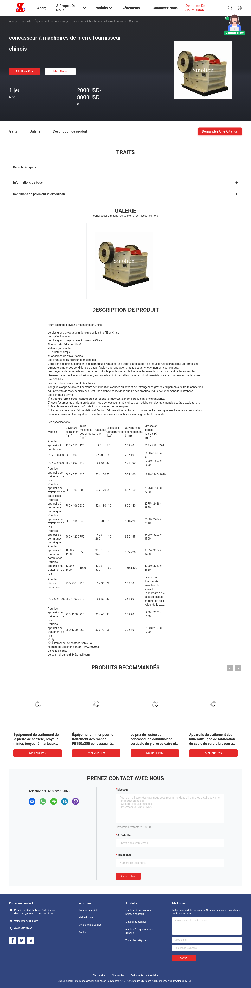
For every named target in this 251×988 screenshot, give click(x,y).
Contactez (128, 876)
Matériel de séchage (136, 921)
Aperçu (13, 21)
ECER (190, 981)
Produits (26, 21)
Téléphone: (124, 854)
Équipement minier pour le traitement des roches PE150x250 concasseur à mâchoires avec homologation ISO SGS (95, 743)
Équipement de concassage (51, 21)
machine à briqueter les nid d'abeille (139, 931)
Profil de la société (88, 910)
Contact (83, 932)
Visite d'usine (86, 917)
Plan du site (99, 975)
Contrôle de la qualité (90, 924)
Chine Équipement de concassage (75, 981)
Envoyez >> (184, 958)
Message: (123, 789)
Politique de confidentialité (144, 975)
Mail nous (60, 71)
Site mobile (118, 975)
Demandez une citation (220, 131)
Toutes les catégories (137, 940)
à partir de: (124, 835)
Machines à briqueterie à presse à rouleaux (138, 912)
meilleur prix (24, 71)
